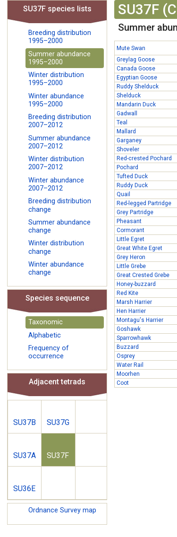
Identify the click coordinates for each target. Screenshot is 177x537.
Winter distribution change (56, 247)
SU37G (58, 422)
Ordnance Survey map (62, 510)
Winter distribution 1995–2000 (56, 79)
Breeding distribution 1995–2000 (59, 37)
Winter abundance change (56, 268)
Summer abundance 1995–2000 (59, 58)
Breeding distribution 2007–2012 (59, 121)
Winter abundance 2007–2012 (56, 184)
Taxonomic (45, 322)
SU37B (24, 422)
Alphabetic (44, 335)
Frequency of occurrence (48, 352)
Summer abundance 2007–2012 (59, 142)
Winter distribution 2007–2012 (56, 163)
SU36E (24, 488)
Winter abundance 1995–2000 (56, 100)
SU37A (24, 455)
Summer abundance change (59, 226)
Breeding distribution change (59, 205)
